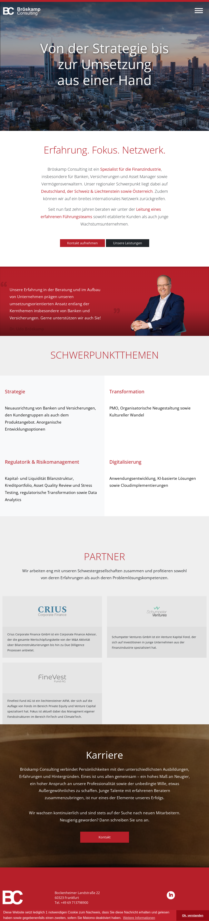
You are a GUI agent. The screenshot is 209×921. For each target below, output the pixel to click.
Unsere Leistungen (127, 243)
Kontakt (105, 837)
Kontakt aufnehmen (82, 243)
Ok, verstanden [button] (192, 915)
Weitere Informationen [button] (139, 918)
